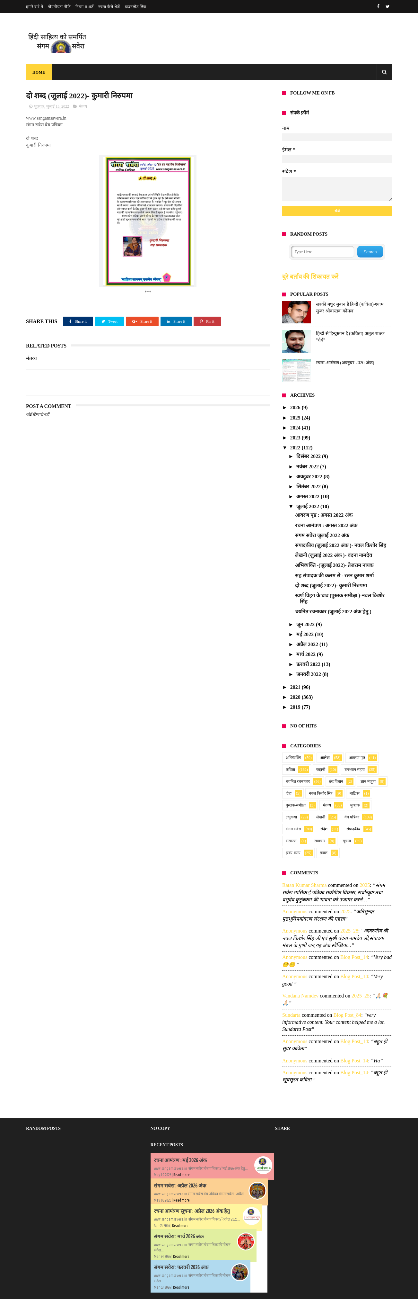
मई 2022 (305, 634)
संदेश (323, 829)
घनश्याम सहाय (354, 769)
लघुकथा (291, 817)
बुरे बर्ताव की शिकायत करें (310, 276)
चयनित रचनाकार (298, 781)
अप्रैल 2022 (307, 644)
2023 (296, 437)
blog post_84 (347, 1015)
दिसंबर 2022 (309, 456)
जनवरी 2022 (309, 674)
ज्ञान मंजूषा (368, 781)
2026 (296, 407)
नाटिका (355, 793)
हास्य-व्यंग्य (293, 853)
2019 (296, 707)
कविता (290, 769)
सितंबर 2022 (309, 486)
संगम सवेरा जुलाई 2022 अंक (322, 535)
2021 (296, 687)
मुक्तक (355, 805)
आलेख (325, 757)
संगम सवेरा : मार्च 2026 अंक (179, 1236)
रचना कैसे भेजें (109, 7)
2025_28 (349, 931)
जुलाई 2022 (308, 506)
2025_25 (361, 995)
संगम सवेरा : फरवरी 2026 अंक (181, 1267)
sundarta (291, 1015)
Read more (181, 1175)
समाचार (319, 841)
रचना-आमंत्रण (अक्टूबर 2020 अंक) (345, 362)
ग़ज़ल (323, 853)
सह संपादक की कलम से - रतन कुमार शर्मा (334, 575)
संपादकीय (353, 829)
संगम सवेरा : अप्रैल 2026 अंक (180, 1185)
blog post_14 (354, 957)
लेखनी (320, 817)
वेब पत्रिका (351, 817)
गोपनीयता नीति (59, 7)
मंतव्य (83, 106)
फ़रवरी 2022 (309, 664)
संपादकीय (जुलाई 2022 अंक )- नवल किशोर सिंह (340, 545)
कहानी (320, 769)
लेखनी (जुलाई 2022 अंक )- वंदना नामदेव (333, 555)
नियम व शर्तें (84, 7)
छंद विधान (336, 781)
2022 (296, 447)
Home (38, 72)
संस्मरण (291, 841)
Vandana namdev (300, 995)
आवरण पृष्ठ (357, 757)
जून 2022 (306, 624)
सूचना (347, 841)
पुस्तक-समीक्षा (296, 805)
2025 (296, 417)
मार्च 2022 (306, 654)
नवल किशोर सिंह (320, 793)
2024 (296, 427)
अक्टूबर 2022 (310, 476)
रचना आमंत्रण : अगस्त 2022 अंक (326, 525)
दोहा (289, 793)
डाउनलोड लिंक (135, 7)
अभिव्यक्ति (293, 757)
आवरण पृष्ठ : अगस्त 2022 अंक (324, 515)
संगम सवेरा (293, 829)
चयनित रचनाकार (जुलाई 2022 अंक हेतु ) (333, 611)
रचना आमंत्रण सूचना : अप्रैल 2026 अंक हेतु (192, 1211)
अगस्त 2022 (308, 496)
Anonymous (294, 911)
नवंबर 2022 (308, 466)
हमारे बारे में (34, 7)
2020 (296, 697)
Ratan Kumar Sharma (304, 885)
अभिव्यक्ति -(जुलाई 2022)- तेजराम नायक (334, 565)
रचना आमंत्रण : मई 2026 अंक (180, 1160)
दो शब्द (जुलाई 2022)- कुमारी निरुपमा (331, 585)
